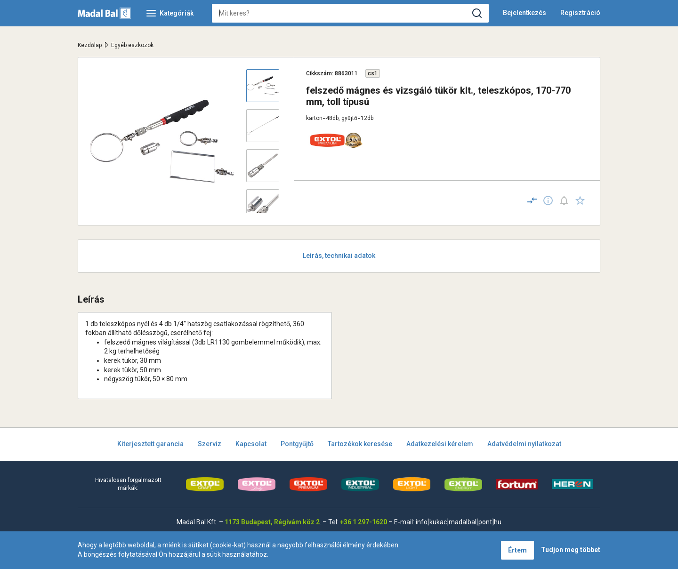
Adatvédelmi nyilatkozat (524, 444)
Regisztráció (580, 12)
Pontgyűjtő (297, 444)
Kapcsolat (250, 444)
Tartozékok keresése (360, 444)
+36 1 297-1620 (363, 522)
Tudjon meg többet (570, 549)
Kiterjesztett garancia (150, 444)
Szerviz (209, 444)
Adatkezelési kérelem (439, 444)
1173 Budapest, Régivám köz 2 (272, 522)
